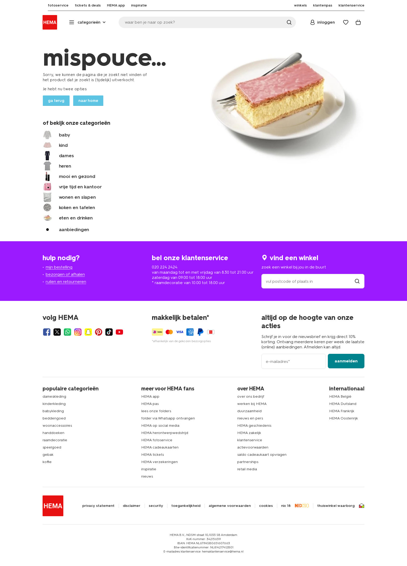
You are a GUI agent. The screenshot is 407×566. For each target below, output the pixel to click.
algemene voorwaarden (230, 506)
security (156, 506)
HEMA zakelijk (249, 433)
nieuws (147, 476)
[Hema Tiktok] (109, 332)
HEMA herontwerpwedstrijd (164, 433)
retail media (247, 469)
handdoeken (53, 433)
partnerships (247, 462)
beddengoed (54, 418)
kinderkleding (54, 404)
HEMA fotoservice (156, 440)
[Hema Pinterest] (98, 332)
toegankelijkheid (185, 506)
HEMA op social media (160, 425)
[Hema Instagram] (78, 332)
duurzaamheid (249, 411)
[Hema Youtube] (119, 332)
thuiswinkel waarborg (336, 506)
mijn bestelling (59, 267)
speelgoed (52, 447)
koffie (47, 462)
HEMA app (150, 396)
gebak (48, 454)
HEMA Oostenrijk (343, 418)
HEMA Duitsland (342, 404)
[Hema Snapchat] (88, 332)
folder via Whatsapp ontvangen (168, 418)
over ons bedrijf (250, 396)
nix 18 (286, 506)
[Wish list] (346, 22)
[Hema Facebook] (46, 332)
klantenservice (249, 440)
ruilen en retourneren (66, 281)
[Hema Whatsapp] (67, 332)
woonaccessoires (57, 425)
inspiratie (148, 469)
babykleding (53, 411)
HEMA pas (150, 404)
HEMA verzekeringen (159, 462)
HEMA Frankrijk (341, 411)
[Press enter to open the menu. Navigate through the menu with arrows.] (87, 22)
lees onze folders (156, 411)
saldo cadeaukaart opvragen (262, 454)
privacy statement (98, 506)
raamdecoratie (55, 440)
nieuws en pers (250, 418)
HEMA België (340, 396)
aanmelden (346, 360)
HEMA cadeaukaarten (160, 447)
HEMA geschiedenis (254, 425)
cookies (266, 506)
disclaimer (131, 506)
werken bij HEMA (252, 404)
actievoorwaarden (252, 447)
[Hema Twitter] (57, 332)
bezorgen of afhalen (65, 274)
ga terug (56, 100)
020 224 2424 (164, 267)
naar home (88, 100)
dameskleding (54, 396)
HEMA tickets (152, 454)
